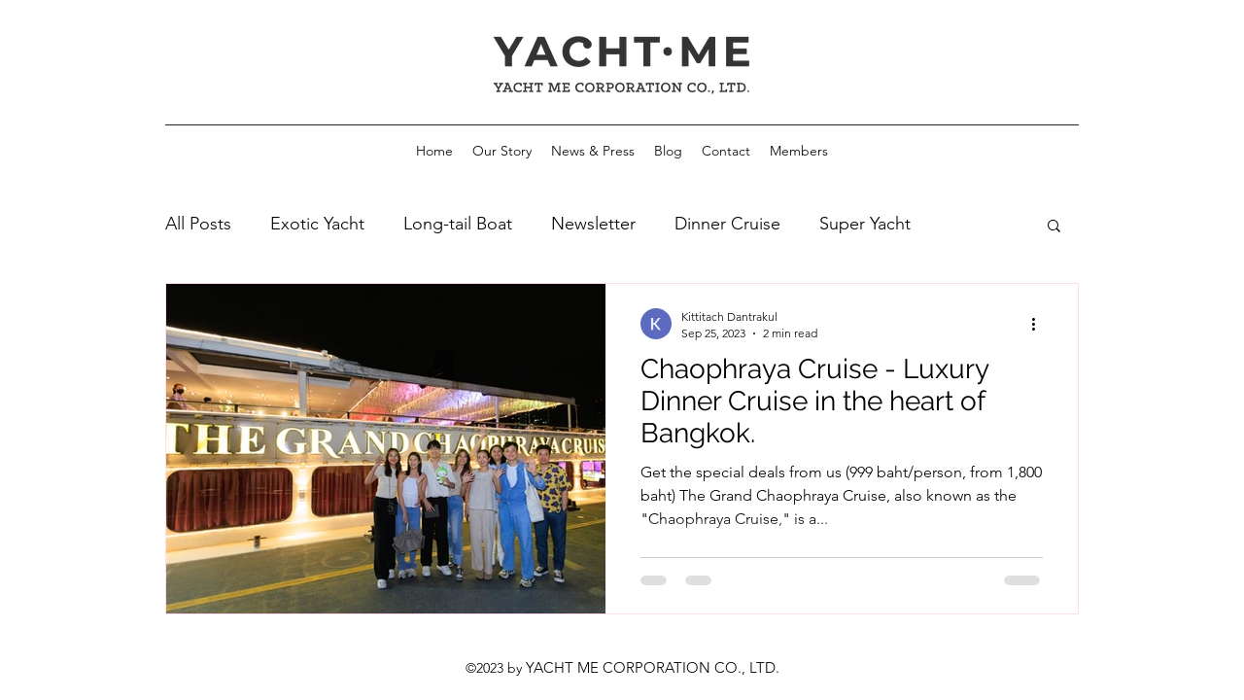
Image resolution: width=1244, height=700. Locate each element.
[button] (1054, 227)
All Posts (198, 223)
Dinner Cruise (727, 223)
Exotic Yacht (317, 223)
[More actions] (1040, 323)
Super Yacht (865, 223)
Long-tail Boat (457, 223)
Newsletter (593, 223)
